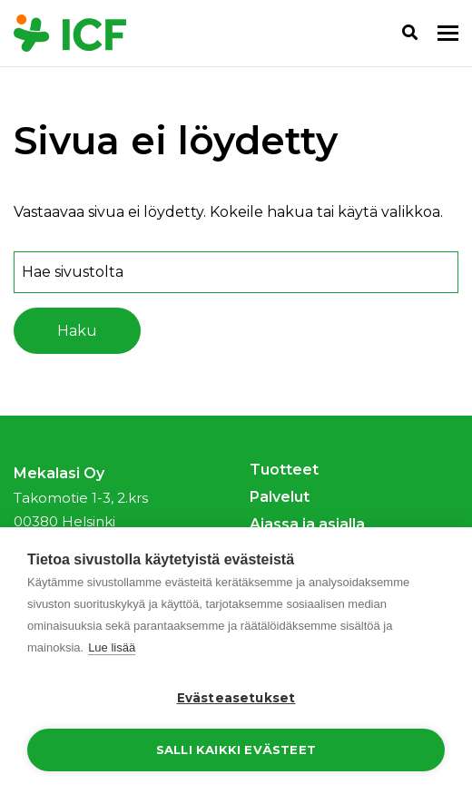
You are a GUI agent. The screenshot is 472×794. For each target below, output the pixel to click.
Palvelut (280, 496)
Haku (77, 330)
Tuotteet (284, 469)
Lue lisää (111, 647)
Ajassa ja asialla (307, 524)
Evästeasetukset (236, 698)
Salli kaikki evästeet (236, 749)
